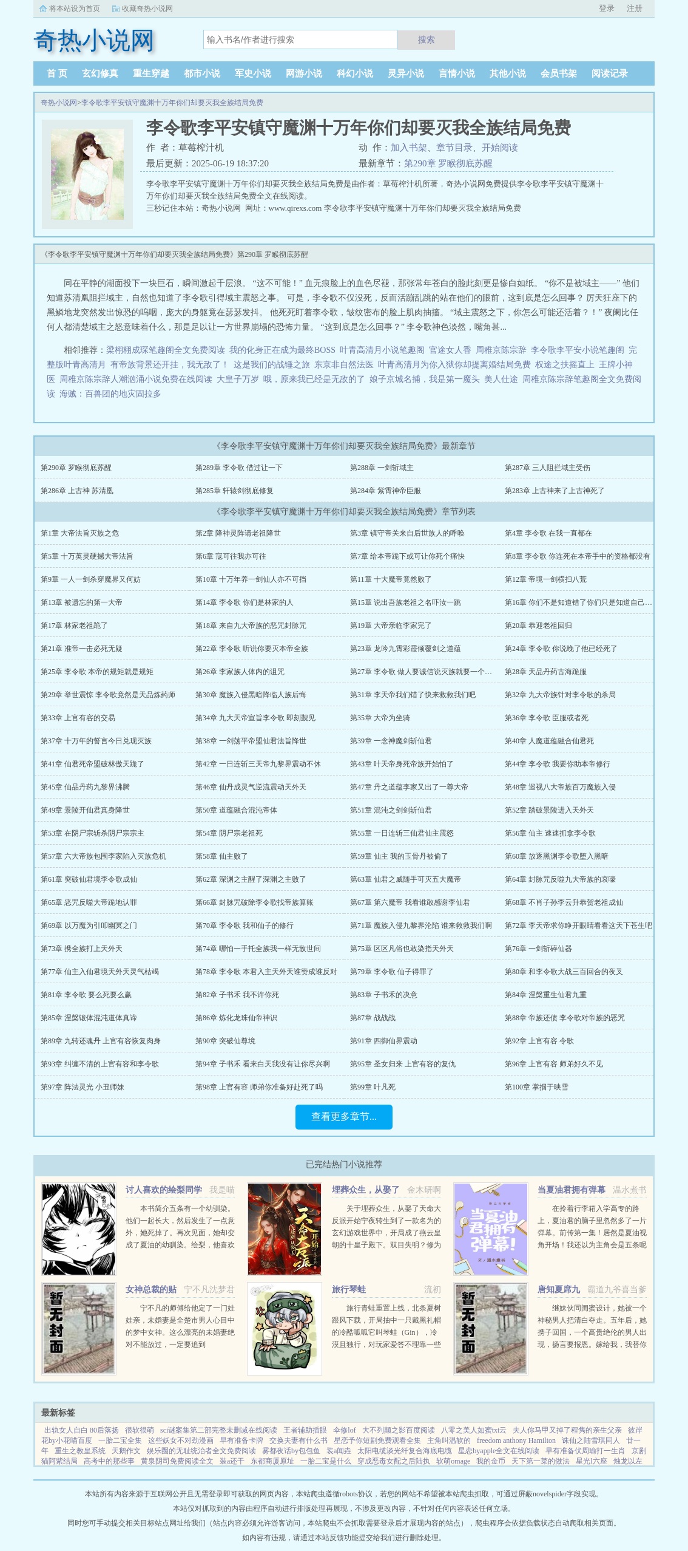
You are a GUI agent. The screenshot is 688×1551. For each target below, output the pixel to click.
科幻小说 (355, 73)
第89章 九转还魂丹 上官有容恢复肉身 (101, 1041)
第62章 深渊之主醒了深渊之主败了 (250, 879)
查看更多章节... (344, 1116)
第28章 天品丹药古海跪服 (546, 671)
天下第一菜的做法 (540, 1461)
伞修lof (344, 1430)
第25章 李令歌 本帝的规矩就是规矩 (97, 671)
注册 (634, 8)
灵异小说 (406, 73)
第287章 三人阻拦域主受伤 (547, 467)
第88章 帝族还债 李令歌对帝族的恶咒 (565, 1018)
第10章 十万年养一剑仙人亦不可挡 (250, 579)
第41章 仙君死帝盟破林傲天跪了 (92, 764)
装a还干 (232, 1461)
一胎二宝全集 (120, 1440)
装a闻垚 (338, 1451)
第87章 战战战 (373, 1018)
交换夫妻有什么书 (298, 1440)
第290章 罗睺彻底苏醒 (448, 163)
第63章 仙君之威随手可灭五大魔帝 (405, 879)
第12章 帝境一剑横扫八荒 (546, 579)
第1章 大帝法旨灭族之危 (80, 533)
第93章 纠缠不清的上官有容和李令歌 (100, 1064)
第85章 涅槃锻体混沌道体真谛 (89, 1018)
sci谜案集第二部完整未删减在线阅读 (218, 1430)
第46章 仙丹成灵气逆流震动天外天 (250, 787)
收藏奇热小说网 (147, 8)
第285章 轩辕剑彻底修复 (234, 490)
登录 (607, 8)
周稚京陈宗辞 (501, 350)
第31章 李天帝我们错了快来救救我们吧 (413, 694)
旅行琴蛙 (349, 1289)
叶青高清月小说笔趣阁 (382, 350)
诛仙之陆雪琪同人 (591, 1440)
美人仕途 (501, 379)
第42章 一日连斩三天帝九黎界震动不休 (258, 764)
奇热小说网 (59, 102)
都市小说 (202, 73)
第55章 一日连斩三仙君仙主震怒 (402, 833)
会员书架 (559, 73)
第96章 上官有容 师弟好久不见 (554, 1064)
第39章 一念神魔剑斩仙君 (391, 741)
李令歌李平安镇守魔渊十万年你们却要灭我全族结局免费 (172, 102)
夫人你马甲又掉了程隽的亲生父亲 (567, 1430)
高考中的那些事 (109, 1461)
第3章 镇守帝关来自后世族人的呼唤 (407, 533)
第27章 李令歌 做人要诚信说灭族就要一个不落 (424, 671)
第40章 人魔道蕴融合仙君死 (549, 741)
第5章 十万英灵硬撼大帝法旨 (87, 556)
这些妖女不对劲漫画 (181, 1440)
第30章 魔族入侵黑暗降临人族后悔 (250, 694)
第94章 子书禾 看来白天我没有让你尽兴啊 (262, 1064)
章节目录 (454, 147)
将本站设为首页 (74, 8)
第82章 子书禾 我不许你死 (237, 994)
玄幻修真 (100, 73)
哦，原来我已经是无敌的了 (314, 379)
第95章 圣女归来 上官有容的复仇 (403, 1064)
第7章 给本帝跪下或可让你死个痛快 (407, 556)
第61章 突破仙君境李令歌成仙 (89, 879)
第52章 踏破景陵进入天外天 (549, 810)
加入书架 (409, 147)
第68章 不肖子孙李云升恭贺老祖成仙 (564, 902)
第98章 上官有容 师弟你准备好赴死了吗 (259, 1087)
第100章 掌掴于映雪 (536, 1087)
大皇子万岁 (238, 379)
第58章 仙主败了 (221, 856)
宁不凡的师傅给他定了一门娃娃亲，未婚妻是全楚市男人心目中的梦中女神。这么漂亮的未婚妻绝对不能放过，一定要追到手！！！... (180, 1332)
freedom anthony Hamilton (516, 1440)
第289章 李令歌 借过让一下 (239, 467)
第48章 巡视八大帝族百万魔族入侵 (560, 787)
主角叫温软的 (449, 1440)
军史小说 (253, 73)
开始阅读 (500, 147)
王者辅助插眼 (305, 1430)
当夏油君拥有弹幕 (571, 1190)
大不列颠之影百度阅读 (398, 1430)
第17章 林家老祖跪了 (74, 625)
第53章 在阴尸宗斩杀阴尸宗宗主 (92, 833)
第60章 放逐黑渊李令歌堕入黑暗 (557, 856)
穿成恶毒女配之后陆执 (393, 1461)
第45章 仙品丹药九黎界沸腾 (85, 787)
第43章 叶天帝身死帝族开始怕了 (402, 764)
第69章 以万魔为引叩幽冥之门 (89, 925)
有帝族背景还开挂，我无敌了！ (169, 364)
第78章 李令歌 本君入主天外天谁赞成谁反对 (266, 971)
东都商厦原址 (272, 1461)
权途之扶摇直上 (565, 364)
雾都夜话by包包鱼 (291, 1451)
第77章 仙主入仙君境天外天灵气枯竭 (100, 971)
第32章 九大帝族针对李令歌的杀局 (560, 694)
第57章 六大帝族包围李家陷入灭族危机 (103, 856)
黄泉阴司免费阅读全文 (177, 1461)
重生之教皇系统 (80, 1451)
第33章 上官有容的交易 (78, 718)
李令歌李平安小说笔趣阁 (577, 350)
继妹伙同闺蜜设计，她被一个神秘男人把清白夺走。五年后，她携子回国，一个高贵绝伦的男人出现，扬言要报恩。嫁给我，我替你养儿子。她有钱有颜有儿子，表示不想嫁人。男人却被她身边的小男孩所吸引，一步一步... (592, 1344)
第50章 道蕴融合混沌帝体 (236, 810)
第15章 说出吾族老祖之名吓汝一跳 (405, 602)
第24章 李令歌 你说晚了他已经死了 (561, 648)
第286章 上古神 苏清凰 (77, 490)
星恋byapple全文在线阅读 (498, 1451)
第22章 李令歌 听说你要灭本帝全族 (251, 648)
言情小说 (457, 73)
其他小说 (508, 73)
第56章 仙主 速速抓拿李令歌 (550, 833)
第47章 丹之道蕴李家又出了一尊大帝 (409, 787)
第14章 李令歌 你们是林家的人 (244, 602)
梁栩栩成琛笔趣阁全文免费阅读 (165, 350)
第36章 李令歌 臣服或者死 (547, 718)
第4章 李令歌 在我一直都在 (548, 533)
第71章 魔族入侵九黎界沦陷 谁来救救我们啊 (421, 925)
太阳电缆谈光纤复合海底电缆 (404, 1451)
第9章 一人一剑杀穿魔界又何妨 (91, 579)
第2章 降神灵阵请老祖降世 (238, 533)
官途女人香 (450, 350)
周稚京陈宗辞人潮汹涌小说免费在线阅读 (135, 379)
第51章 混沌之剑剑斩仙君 (391, 810)
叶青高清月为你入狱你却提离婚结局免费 (454, 364)
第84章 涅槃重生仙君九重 (546, 994)
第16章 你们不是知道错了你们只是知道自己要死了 (586, 602)
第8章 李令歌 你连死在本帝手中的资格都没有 (577, 556)
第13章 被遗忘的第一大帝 (82, 602)
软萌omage (453, 1461)
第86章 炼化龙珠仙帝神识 (236, 1018)
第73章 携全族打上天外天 (82, 948)
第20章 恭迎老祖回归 (538, 625)
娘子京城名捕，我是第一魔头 (424, 379)
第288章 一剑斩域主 (382, 467)
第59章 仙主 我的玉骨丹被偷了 (399, 856)
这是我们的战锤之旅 (272, 364)
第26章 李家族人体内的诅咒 (240, 671)
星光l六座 (591, 1461)
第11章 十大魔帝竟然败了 (391, 579)
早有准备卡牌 (241, 1440)
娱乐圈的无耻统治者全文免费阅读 (201, 1451)
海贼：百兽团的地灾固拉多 (110, 393)
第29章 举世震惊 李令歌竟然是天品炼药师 (108, 694)
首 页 (57, 73)
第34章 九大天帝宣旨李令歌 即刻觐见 (255, 718)
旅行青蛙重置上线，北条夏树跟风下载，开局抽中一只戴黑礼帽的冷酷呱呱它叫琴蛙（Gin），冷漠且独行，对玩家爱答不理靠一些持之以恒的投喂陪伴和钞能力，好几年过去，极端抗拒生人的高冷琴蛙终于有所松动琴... (386, 1344)
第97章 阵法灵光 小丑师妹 (82, 1087)
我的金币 (490, 1461)
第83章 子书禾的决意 (383, 994)
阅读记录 (610, 73)
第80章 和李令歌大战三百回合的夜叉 (564, 971)
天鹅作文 (126, 1451)
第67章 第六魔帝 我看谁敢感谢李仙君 (410, 902)
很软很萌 (139, 1430)
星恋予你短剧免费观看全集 (377, 1440)
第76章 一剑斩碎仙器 (538, 948)
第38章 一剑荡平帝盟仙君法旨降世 (250, 741)
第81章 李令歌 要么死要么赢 (86, 994)
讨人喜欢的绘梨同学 (164, 1190)
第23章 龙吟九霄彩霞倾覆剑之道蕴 (405, 648)
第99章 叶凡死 (373, 1087)
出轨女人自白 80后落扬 (81, 1430)
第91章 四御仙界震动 (383, 1041)
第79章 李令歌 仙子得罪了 (392, 971)
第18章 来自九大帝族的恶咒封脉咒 (250, 625)
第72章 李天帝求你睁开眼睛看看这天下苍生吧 (578, 925)
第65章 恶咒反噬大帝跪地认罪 (89, 902)
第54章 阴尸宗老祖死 (229, 833)
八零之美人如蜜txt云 (474, 1430)
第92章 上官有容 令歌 (539, 1041)
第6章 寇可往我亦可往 (230, 556)
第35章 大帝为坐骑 (380, 718)
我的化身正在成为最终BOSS (282, 350)
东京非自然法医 (344, 364)
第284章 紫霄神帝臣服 (385, 490)
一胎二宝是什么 (325, 1461)
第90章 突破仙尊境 (225, 1041)
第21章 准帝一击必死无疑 (82, 648)
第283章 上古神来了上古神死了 (555, 490)
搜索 (426, 39)
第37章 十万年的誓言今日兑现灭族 (96, 741)
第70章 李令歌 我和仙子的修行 (244, 925)
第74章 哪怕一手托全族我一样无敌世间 (258, 948)
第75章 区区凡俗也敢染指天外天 (402, 948)
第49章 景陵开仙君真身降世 (85, 810)
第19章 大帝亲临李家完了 (391, 625)
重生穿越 (151, 73)
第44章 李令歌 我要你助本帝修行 (557, 764)
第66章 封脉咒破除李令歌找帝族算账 (254, 902)
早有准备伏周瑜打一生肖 (585, 1451)
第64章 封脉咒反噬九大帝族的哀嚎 (560, 879)
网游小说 (304, 73)
